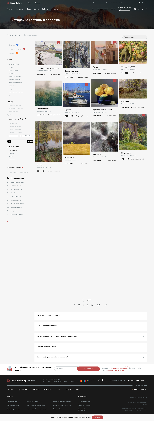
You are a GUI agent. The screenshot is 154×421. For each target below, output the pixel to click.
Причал (68, 110)
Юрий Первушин (111, 160)
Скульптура (12, 160)
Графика (11, 156)
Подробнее (10, 115)
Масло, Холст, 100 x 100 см (72, 73)
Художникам (82, 397)
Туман (95, 67)
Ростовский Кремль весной (48, 68)
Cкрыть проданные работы (18, 173)
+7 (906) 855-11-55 (124, 8)
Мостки (40, 165)
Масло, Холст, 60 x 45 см (128, 155)
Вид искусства (13, 147)
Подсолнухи (126, 153)
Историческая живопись (15, 89)
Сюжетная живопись (14, 79)
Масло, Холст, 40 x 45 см (44, 70)
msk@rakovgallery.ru (117, 380)
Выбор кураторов (17, 49)
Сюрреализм (12, 86)
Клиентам (10, 397)
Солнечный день (72, 71)
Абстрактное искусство (15, 82)
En (142, 3)
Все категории (13, 150)
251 (98, 305)
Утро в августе (43, 109)
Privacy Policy (111, 370)
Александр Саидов (138, 73)
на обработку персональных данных (132, 367)
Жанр (9, 59)
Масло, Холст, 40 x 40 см (100, 112)
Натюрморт (12, 73)
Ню (9, 95)
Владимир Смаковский (53, 171)
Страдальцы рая (128, 67)
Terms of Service (119, 370)
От (7, 136)
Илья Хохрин (84, 163)
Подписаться (88, 368)
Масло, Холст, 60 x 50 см (72, 160)
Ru (139, 3)
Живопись (11, 153)
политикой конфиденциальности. (119, 368)
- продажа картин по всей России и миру (136, 409)
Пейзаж (11, 67)
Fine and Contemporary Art (16, 76)
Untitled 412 (97, 154)
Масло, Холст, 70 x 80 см (72, 112)
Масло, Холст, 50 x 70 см (128, 104)
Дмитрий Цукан (111, 115)
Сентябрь (125, 101)
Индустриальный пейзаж (16, 92)
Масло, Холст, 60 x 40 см (44, 167)
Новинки (14, 45)
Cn (145, 3)
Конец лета (69, 158)
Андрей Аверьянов (110, 73)
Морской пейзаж (13, 70)
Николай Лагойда (83, 77)
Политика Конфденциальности (138, 397)
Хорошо (97, 417)
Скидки (13, 53)
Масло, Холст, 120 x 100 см (100, 157)
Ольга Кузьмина (55, 74)
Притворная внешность (102, 110)
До (20, 136)
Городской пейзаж (14, 64)
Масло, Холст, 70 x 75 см (44, 111)
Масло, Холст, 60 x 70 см (100, 69)
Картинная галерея (13, 35)
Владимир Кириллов (54, 115)
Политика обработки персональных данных (137, 403)
